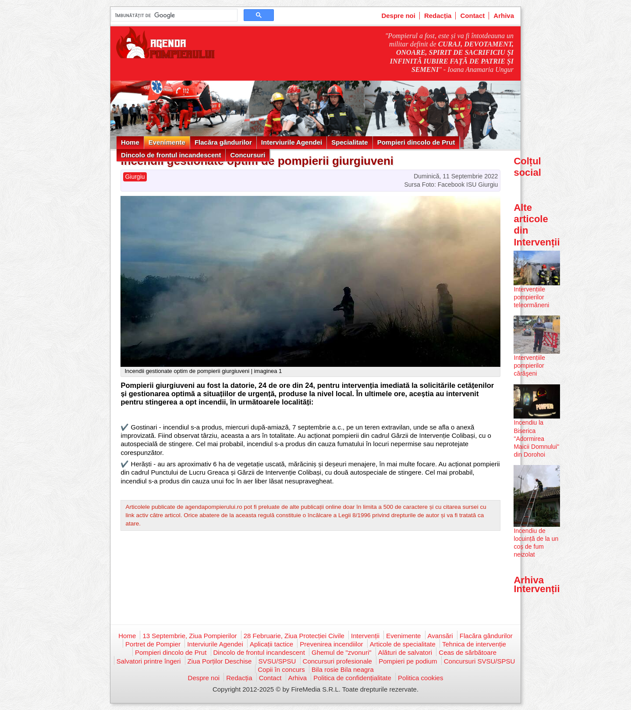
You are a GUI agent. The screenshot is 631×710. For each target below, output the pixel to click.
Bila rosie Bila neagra (343, 669)
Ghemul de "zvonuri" (342, 652)
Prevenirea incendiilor (331, 644)
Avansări (440, 635)
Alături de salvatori (405, 652)
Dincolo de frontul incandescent (171, 155)
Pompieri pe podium (408, 661)
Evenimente (167, 142)
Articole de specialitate (403, 644)
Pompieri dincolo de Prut (416, 142)
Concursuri (247, 155)
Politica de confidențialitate (352, 678)
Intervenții (365, 635)
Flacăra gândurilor (223, 142)
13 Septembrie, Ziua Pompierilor (189, 635)
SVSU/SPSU (277, 661)
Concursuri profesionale (337, 661)
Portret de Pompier (153, 644)
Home (130, 142)
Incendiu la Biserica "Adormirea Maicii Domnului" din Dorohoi (536, 438)
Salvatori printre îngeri (149, 661)
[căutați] (173, 15)
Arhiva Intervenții (537, 584)
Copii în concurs (281, 669)
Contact (472, 15)
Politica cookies (420, 678)
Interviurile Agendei (291, 142)
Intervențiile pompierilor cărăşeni (529, 365)
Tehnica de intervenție (474, 644)
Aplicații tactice (271, 644)
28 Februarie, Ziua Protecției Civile (294, 635)
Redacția (438, 15)
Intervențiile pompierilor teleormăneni (531, 297)
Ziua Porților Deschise (220, 661)
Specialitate (349, 142)
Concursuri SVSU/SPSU (479, 661)
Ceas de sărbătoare (467, 652)
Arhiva (503, 15)
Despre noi (398, 15)
